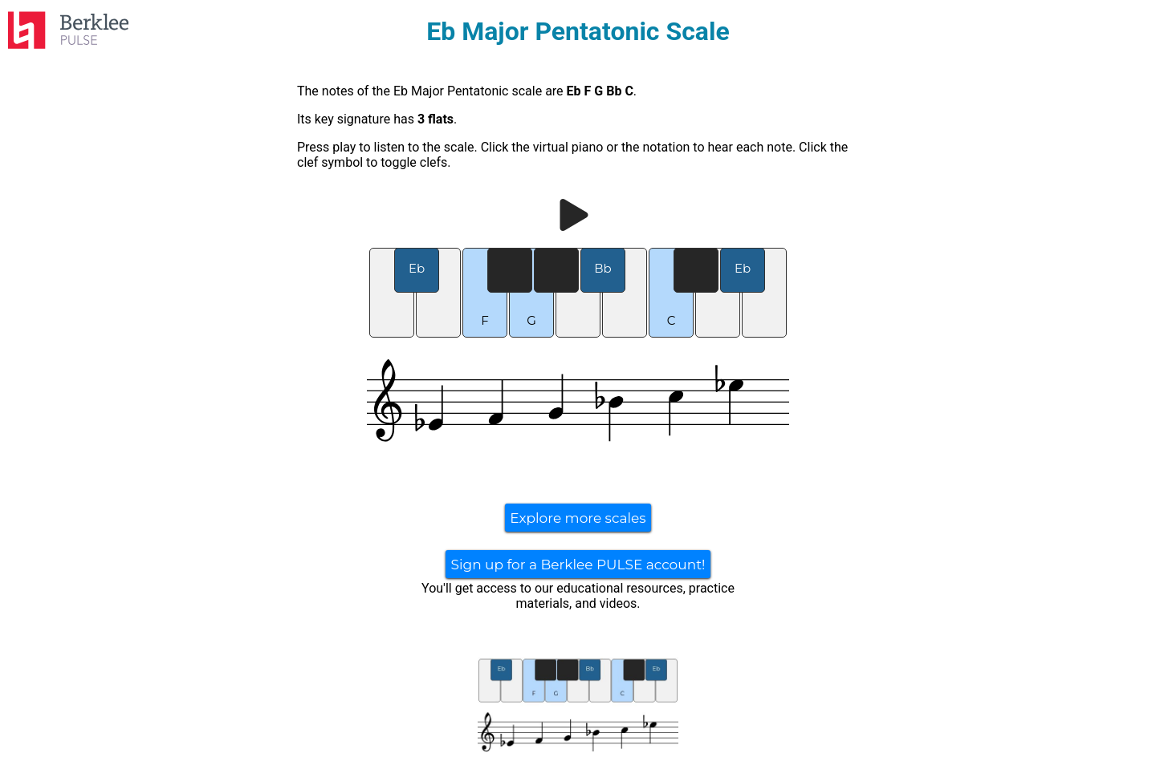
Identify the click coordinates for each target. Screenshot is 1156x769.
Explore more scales (577, 518)
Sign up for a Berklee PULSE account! (577, 565)
